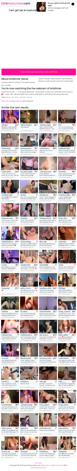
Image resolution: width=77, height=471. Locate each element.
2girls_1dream (26, 125)
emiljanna (24, 382)
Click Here (5, 101)
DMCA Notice (36, 468)
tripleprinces (7, 335)
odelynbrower (7, 218)
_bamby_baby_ (45, 125)
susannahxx (6, 172)
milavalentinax (45, 218)
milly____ (61, 382)
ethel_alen (62, 218)
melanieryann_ (26, 335)
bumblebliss (6, 405)
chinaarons (44, 195)
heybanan (6, 288)
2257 (44, 468)
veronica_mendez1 (45, 358)
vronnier (5, 358)
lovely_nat (6, 452)
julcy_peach (44, 405)
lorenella (62, 172)
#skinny (8, 97)
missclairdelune (7, 242)
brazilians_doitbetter (45, 288)
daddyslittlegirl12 (64, 148)
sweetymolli (25, 265)
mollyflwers (44, 148)
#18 (13, 97)
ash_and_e (44, 335)
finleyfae (24, 452)
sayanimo (24, 428)
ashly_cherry (26, 288)
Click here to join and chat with (38, 72)
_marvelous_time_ (45, 172)
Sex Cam (38, 463)
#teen (17, 97)
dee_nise (43, 242)
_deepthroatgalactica (26, 405)
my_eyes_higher (26, 172)
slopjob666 (44, 265)
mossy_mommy (64, 312)
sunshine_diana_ (64, 195)
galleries (18, 101)
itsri (59, 125)
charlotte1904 (45, 312)
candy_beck (63, 405)
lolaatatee (62, 452)
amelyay (24, 218)
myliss (60, 265)
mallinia (5, 312)
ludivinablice (63, 358)
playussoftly (63, 428)
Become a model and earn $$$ (54, 465)
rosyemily (62, 242)
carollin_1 (5, 382)
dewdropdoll (26, 358)
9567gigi (61, 288)
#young (29, 97)
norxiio (4, 265)
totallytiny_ (44, 452)
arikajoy (5, 125)
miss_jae (43, 382)
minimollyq (6, 148)
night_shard (6, 428)
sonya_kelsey (26, 242)
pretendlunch (45, 428)
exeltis (23, 195)
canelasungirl (7, 195)
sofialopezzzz (26, 148)
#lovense (23, 97)
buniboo (24, 312)
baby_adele (63, 335)
